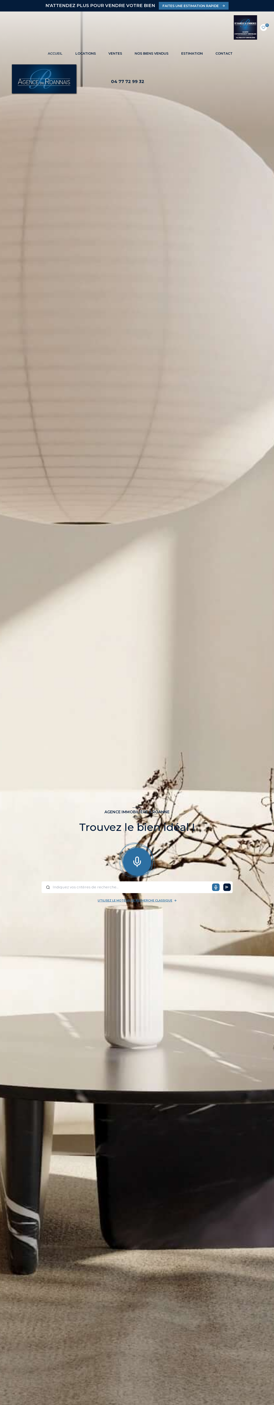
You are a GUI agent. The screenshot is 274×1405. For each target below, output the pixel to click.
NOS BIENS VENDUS (151, 53)
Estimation (192, 53)
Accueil (55, 53)
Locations (85, 53)
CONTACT (224, 53)
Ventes (115, 53)
